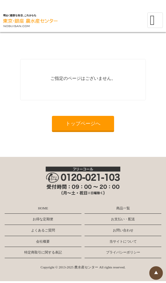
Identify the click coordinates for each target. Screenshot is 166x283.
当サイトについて (123, 241)
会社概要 (43, 241)
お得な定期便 (43, 219)
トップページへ (83, 123)
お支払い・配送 (123, 219)
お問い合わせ (123, 230)
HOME (43, 208)
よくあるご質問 (43, 230)
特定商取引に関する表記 (43, 252)
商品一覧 (123, 208)
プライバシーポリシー (123, 252)
